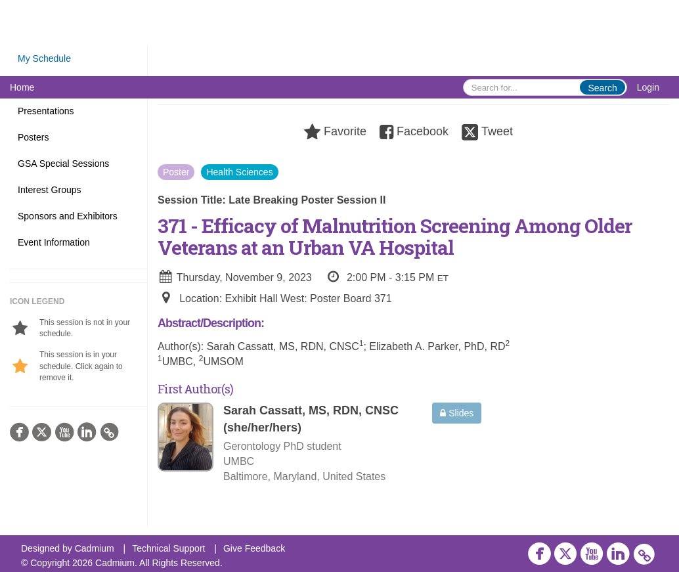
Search (602, 88)
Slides (456, 413)
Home (22, 87)
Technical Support (168, 548)
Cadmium (94, 548)
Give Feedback (254, 548)
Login (648, 87)
